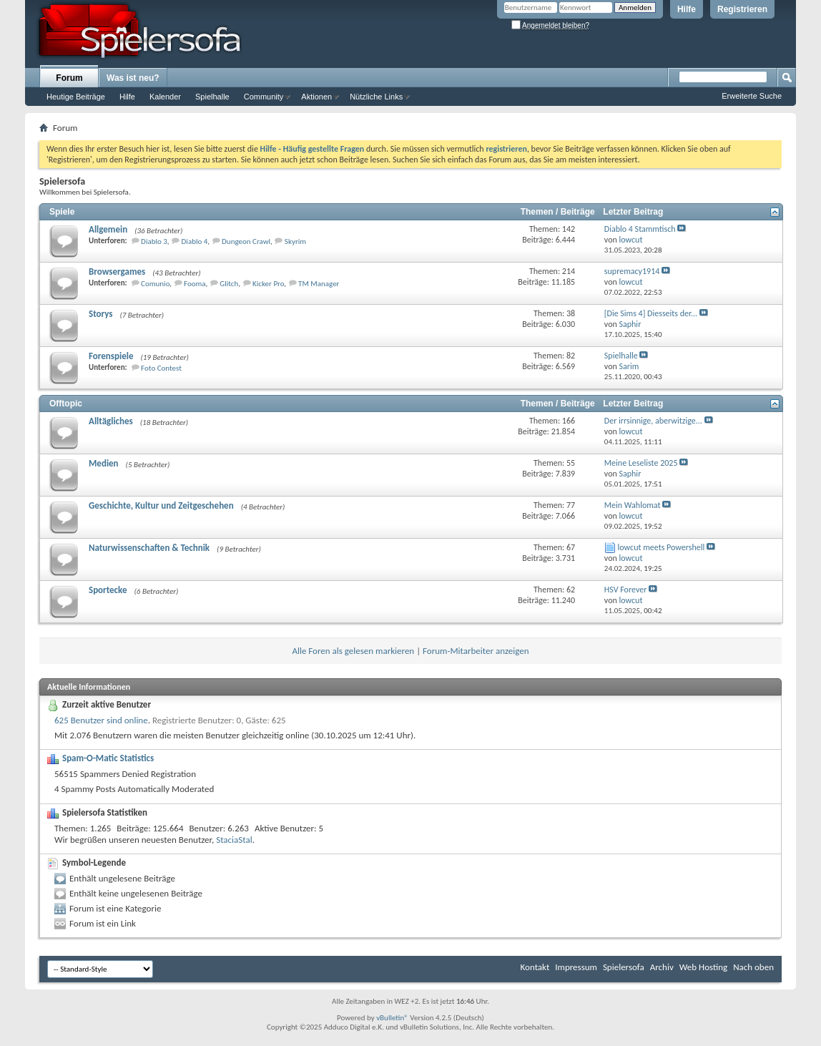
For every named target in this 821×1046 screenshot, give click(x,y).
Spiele (61, 212)
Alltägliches (111, 421)
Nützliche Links (376, 96)
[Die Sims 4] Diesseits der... (650, 313)
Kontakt (535, 967)
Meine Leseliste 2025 (641, 463)
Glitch (229, 283)
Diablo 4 (195, 241)
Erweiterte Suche (752, 96)
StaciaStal (234, 839)
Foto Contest (161, 368)
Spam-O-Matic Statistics (108, 758)
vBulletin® (392, 1017)
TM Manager (318, 283)
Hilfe (686, 9)
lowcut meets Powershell (661, 547)
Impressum (576, 967)
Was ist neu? (133, 78)
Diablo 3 (154, 241)
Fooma (195, 283)
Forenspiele (111, 356)
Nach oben (753, 967)
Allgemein (108, 229)
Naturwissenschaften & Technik (149, 547)
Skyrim (295, 241)
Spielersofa (623, 967)
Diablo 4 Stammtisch (640, 229)
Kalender (165, 96)
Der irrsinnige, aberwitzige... (653, 421)
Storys (100, 313)
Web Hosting (703, 967)
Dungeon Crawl (246, 241)
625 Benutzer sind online (101, 720)
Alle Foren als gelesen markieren (353, 650)
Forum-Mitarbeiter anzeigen (476, 650)
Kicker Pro (268, 283)
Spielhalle (212, 96)
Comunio (155, 283)
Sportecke (108, 590)
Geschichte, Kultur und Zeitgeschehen (161, 505)
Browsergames (117, 271)
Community (264, 96)
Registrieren (742, 9)
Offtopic (65, 404)
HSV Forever (625, 590)
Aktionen (316, 96)
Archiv (662, 967)
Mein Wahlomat (632, 505)
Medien (104, 463)
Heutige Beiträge (75, 96)
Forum (69, 78)
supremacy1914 (631, 271)
